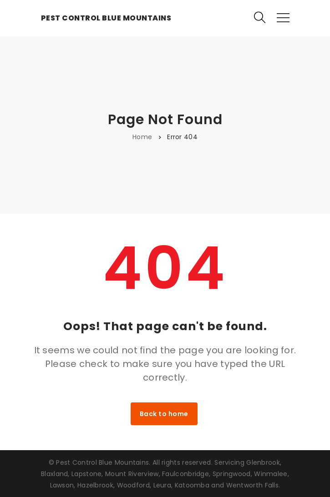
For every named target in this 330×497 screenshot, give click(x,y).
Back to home (164, 413)
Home (142, 136)
